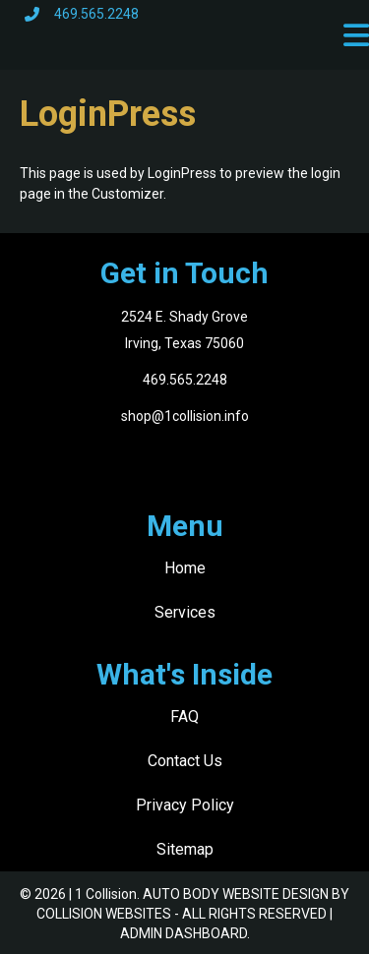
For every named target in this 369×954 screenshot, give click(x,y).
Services (184, 612)
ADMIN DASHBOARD (183, 933)
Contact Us (185, 760)
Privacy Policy (185, 805)
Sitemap (185, 849)
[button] (356, 35)
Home (185, 568)
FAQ (184, 716)
